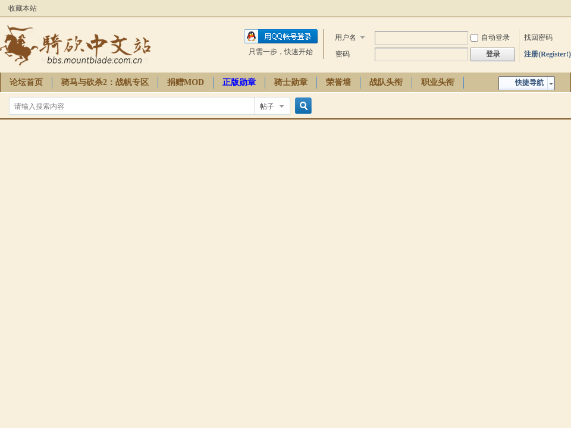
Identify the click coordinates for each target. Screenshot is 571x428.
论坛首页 (26, 82)
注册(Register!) (547, 54)
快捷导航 (529, 82)
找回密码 (538, 37)
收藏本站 (22, 8)
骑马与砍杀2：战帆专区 (105, 82)
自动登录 (490, 37)
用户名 (345, 37)
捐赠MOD (185, 82)
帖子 (267, 106)
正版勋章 (239, 82)
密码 (342, 54)
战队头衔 (386, 82)
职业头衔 (437, 82)
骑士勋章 (291, 82)
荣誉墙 (338, 82)
